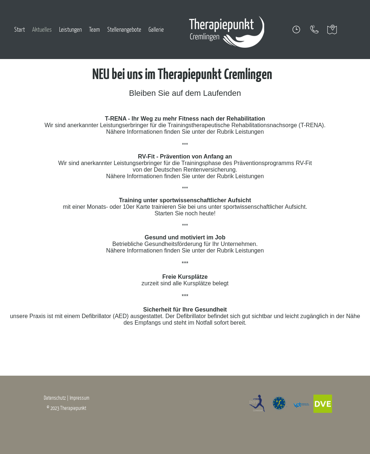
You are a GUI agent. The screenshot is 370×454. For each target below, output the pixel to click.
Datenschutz (55, 398)
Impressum (79, 398)
